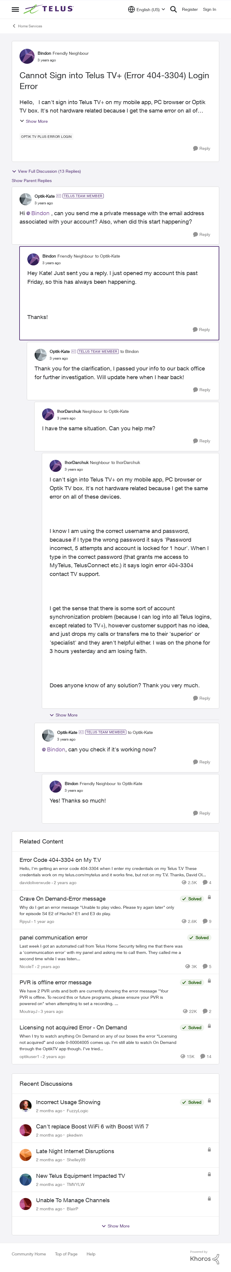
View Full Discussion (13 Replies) (46, 171)
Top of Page (66, 1253)
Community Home (29, 1253)
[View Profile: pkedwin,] (26, 1130)
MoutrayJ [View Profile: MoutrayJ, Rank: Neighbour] (28, 1011)
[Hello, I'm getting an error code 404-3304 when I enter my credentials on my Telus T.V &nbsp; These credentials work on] (115, 871)
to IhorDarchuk (125, 462)
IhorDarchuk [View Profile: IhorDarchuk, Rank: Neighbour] (69, 411)
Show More (34, 121)
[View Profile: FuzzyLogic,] (26, 1106)
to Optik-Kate (107, 255)
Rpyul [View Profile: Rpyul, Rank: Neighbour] (25, 921)
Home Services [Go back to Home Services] (27, 25)
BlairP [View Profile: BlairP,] (72, 1208)
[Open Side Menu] (15, 9)
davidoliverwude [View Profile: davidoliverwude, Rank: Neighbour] (35, 882)
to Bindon (129, 351)
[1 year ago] (43, 921)
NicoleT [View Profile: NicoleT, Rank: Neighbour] (27, 966)
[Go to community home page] (49, 9)
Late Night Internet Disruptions (75, 1151)
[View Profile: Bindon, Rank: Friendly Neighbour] (27, 56)
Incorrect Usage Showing (68, 1102)
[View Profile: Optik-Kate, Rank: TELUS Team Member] (26, 199)
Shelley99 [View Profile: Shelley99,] (76, 1159)
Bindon (40, 213)
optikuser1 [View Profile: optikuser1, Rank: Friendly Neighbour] (29, 1056)
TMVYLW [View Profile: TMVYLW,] (76, 1184)
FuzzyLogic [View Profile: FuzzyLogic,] (77, 1110)
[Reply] (201, 148)
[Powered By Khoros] (204, 1257)
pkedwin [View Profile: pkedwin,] (75, 1134)
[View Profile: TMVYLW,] (26, 1180)
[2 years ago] (64, 882)
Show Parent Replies (32, 180)
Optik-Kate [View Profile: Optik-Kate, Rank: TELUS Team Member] (45, 196)
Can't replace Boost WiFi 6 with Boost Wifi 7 (92, 1126)
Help (91, 1253)
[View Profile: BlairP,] (26, 1204)
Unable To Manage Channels (73, 1200)
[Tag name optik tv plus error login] (46, 136)
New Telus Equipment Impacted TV (80, 1175)
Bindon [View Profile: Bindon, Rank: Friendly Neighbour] (44, 53)
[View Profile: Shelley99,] (26, 1155)
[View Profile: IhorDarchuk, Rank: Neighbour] (48, 414)
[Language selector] (146, 9)
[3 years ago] (50, 1011)
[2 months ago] (49, 1110)
